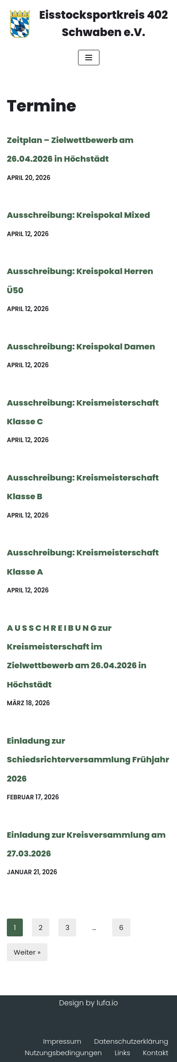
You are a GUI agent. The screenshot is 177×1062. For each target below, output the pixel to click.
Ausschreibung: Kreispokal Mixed (78, 215)
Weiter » (27, 952)
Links (122, 1052)
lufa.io (107, 1003)
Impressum (62, 1041)
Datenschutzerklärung (131, 1041)
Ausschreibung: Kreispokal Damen (81, 346)
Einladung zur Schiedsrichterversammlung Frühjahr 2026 (88, 759)
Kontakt (155, 1052)
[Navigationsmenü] (88, 57)
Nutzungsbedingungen (63, 1052)
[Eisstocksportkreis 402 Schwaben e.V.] (88, 24)
